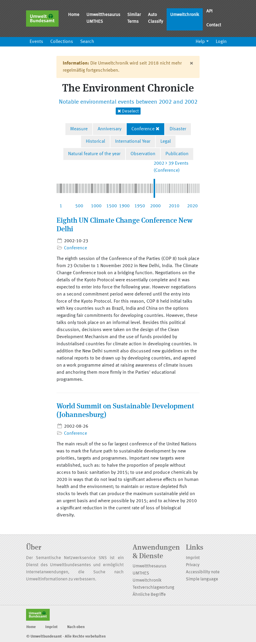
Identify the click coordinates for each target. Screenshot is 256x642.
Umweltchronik (184, 15)
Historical (95, 141)
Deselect (128, 111)
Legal (165, 141)
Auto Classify (155, 18)
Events (36, 41)
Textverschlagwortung (153, 587)
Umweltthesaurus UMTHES (103, 18)
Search (87, 41)
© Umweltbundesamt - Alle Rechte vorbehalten (66, 636)
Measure (79, 129)
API (209, 11)
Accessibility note (203, 572)
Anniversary (109, 129)
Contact (213, 25)
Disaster (178, 129)
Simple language (202, 579)
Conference (142, 129)
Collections (61, 41)
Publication (177, 154)
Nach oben (76, 627)
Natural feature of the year (94, 154)
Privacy (192, 565)
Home (73, 15)
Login (221, 41)
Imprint (193, 558)
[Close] (191, 63)
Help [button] (200, 41)
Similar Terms (134, 18)
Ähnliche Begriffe (149, 595)
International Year (132, 141)
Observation (143, 154)
